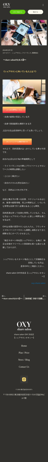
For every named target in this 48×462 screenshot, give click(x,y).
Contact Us (24, 367)
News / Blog (24, 360)
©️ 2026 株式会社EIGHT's (24, 389)
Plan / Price (24, 352)
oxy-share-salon (38, 284)
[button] (29, 5)
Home (24, 346)
